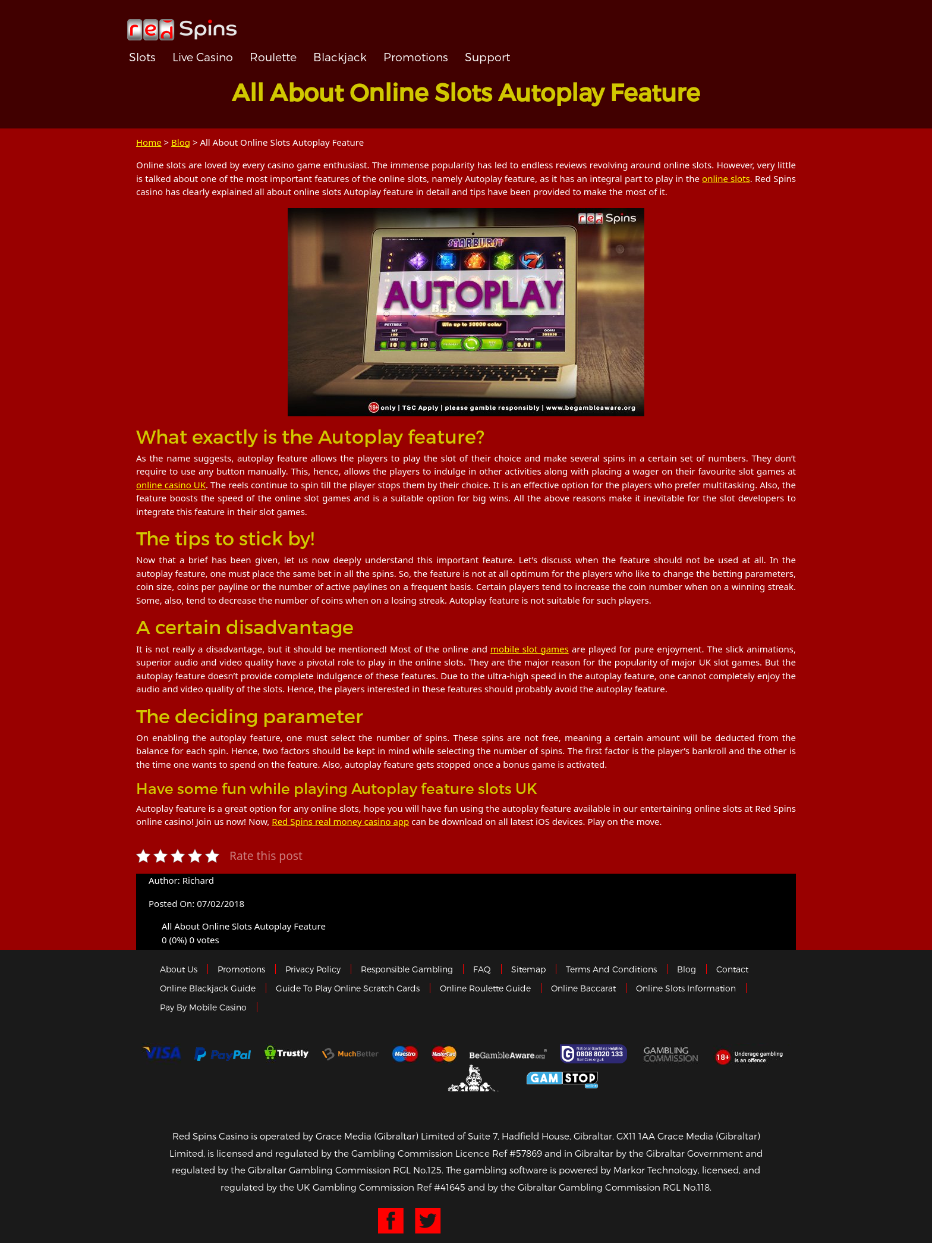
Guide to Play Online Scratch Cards (348, 988)
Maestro (405, 1054)
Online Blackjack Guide (208, 988)
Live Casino (202, 57)
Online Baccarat (583, 988)
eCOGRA (384, 1078)
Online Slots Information (686, 988)
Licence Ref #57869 (498, 1153)
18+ (752, 1054)
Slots (142, 57)
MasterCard (444, 1054)
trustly (286, 1054)
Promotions (415, 57)
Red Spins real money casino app (340, 821)
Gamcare (595, 1053)
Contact (732, 969)
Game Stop (562, 1078)
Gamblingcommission (671, 1054)
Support (487, 57)
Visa (161, 1054)
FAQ (482, 969)
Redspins (182, 25)
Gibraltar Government (475, 1078)
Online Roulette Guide (485, 988)
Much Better (350, 1054)
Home (149, 142)
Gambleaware (508, 1054)
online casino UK (171, 485)
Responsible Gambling (407, 969)
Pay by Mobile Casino (203, 1007)
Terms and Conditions (611, 969)
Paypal (222, 1054)
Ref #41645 (441, 1187)
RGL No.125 (417, 1169)
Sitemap (528, 969)
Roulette (273, 57)
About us (178, 969)
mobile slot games (529, 649)
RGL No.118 (686, 1187)
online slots (726, 178)
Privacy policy (313, 969)
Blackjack (340, 57)
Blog (180, 142)
